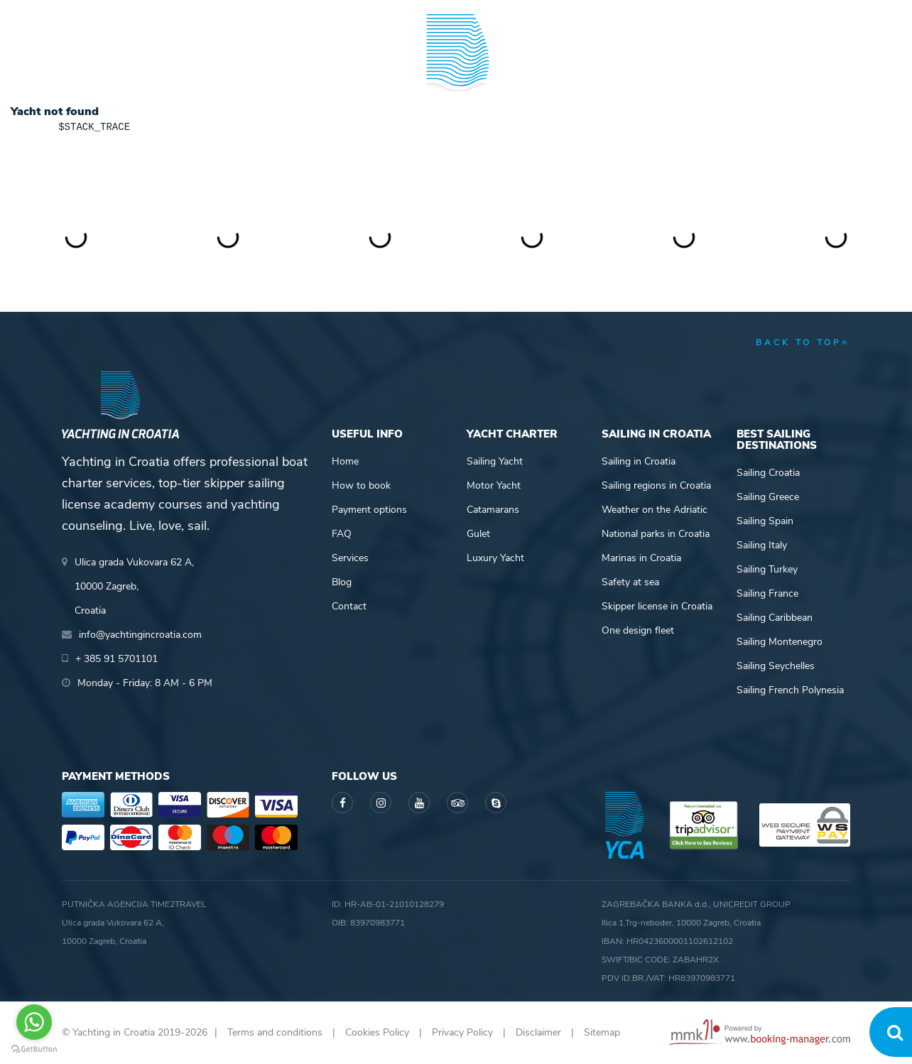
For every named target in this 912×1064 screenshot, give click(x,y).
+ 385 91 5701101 (110, 14)
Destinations (211, 66)
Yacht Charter (102, 66)
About (833, 66)
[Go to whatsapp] (34, 1022)
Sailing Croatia (768, 472)
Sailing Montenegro (780, 641)
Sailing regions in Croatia (656, 485)
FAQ (342, 534)
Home (345, 461)
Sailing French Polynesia (790, 690)
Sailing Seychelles (776, 666)
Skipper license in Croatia (657, 606)
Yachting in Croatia (456, 125)
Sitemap (602, 1032)
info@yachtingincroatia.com (236, 14)
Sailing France (767, 593)
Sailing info (574, 66)
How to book (361, 485)
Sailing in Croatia (638, 461)
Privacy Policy (462, 1032)
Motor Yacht (494, 485)
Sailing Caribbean (775, 617)
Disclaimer (538, 1032)
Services (350, 558)
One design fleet (638, 630)
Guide (673, 66)
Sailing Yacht (495, 461)
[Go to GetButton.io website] (34, 1049)
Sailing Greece (768, 497)
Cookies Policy (377, 1032)
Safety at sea (630, 582)
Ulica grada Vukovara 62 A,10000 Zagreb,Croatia (134, 586)
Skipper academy (324, 66)
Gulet (478, 534)
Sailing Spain (765, 521)
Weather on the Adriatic (654, 509)
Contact (349, 606)
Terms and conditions (274, 1032)
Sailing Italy (762, 545)
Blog (752, 66)
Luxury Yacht (495, 558)
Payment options (369, 509)
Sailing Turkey (767, 569)
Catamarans (493, 509)
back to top (803, 342)
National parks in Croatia (656, 534)
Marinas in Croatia (641, 558)
